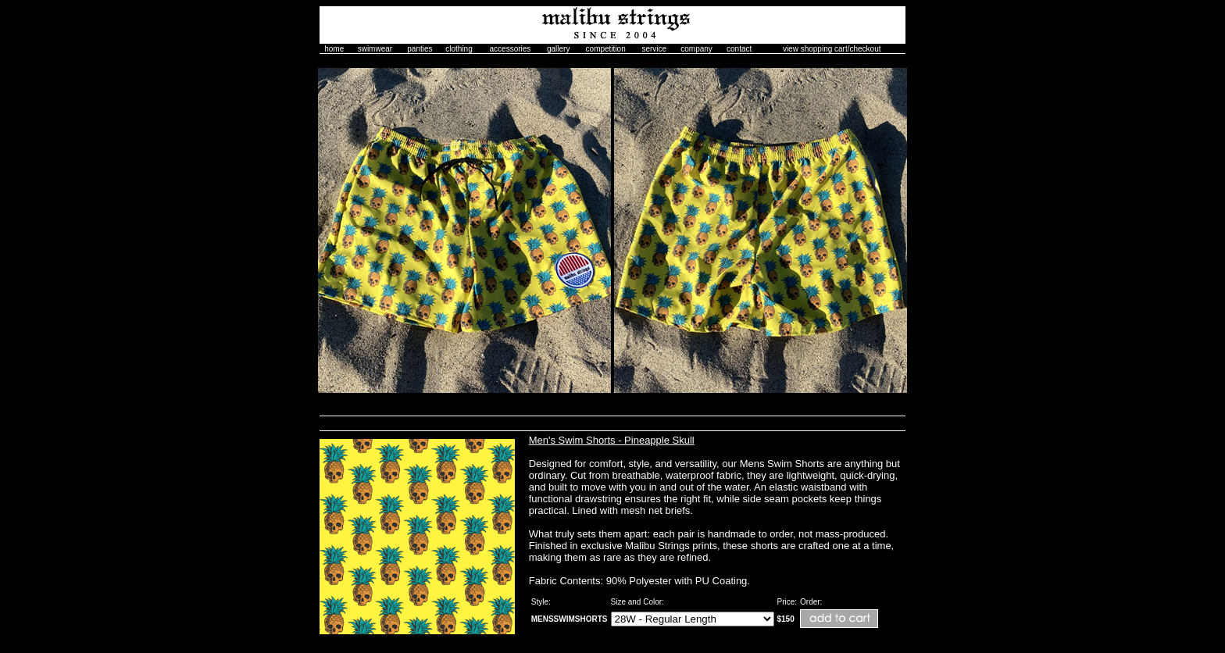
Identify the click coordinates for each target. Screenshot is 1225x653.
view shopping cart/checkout (832, 49)
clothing (458, 49)
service (653, 49)
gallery (558, 49)
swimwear (375, 49)
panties (419, 49)
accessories (510, 49)
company (696, 49)
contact (739, 49)
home (334, 49)
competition (606, 49)
